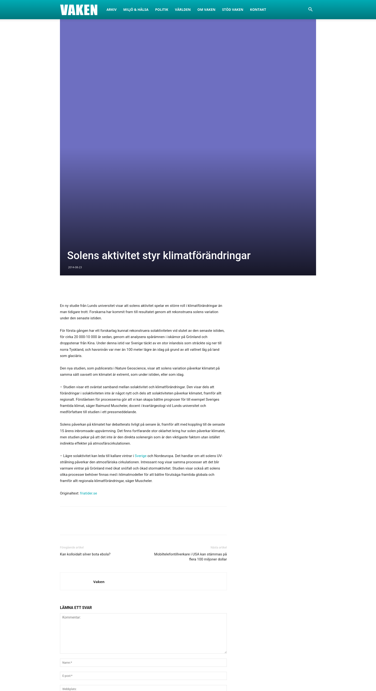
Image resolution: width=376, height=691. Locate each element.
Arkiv (111, 9)
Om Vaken (206, 9)
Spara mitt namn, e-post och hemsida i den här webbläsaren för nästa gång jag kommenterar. (134, 560)
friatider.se (88, 352)
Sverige (141, 315)
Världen (183, 9)
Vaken (99, 440)
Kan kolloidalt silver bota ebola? (85, 413)
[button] (310, 10)
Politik (161, 9)
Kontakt (258, 9)
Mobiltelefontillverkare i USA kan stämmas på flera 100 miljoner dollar (190, 415)
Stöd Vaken (232, 9)
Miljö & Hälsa (135, 9)
